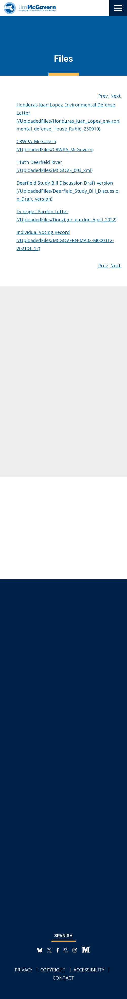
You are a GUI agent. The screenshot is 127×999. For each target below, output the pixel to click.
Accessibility (89, 970)
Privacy (23, 970)
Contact (63, 978)
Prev (103, 96)
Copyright (53, 970)
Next (115, 96)
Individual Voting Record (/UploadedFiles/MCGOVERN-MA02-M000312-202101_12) (65, 240)
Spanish (63, 935)
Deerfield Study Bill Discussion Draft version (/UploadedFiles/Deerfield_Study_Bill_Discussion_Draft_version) (67, 191)
